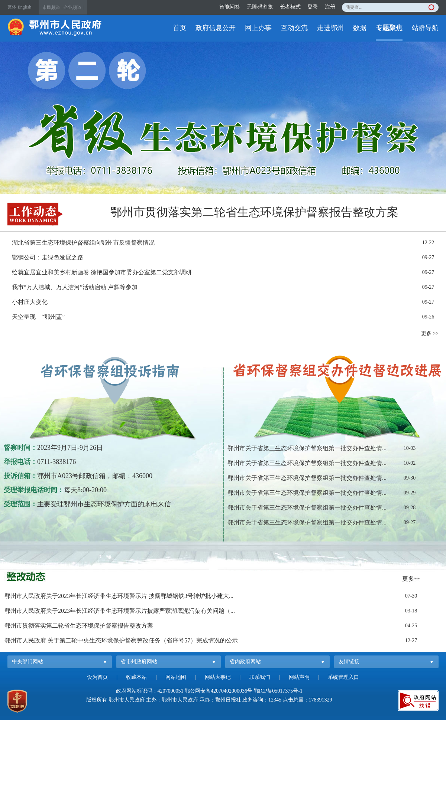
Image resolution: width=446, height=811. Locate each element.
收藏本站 (136, 677)
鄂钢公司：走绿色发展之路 (47, 257)
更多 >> (430, 333)
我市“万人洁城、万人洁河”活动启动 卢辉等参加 (75, 287)
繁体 (11, 7)
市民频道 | (52, 7)
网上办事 (258, 28)
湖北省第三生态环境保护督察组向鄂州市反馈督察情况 (83, 242)
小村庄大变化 (30, 302)
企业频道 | (73, 7)
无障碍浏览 (260, 7)
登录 (312, 7)
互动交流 (294, 28)
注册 (330, 7)
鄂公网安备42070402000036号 (218, 691)
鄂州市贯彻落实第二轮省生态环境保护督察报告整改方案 (254, 212)
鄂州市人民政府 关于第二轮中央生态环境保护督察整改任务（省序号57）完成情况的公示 (121, 640)
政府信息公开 (215, 28)
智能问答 (229, 7)
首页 (179, 28)
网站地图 (175, 677)
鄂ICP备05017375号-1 (278, 691)
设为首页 (97, 677)
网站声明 (299, 677)
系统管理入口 (343, 677)
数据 (359, 28)
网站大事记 (218, 677)
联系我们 (259, 677)
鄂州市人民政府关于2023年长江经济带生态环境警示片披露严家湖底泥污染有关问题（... (119, 611)
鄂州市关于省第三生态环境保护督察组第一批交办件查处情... (307, 448)
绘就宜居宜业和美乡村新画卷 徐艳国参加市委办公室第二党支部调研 (102, 272)
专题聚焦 (389, 28)
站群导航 (425, 28)
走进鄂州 (330, 28)
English (25, 7)
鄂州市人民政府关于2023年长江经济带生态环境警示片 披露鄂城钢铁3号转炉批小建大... (118, 596)
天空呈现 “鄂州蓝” (38, 317)
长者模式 (290, 7)
